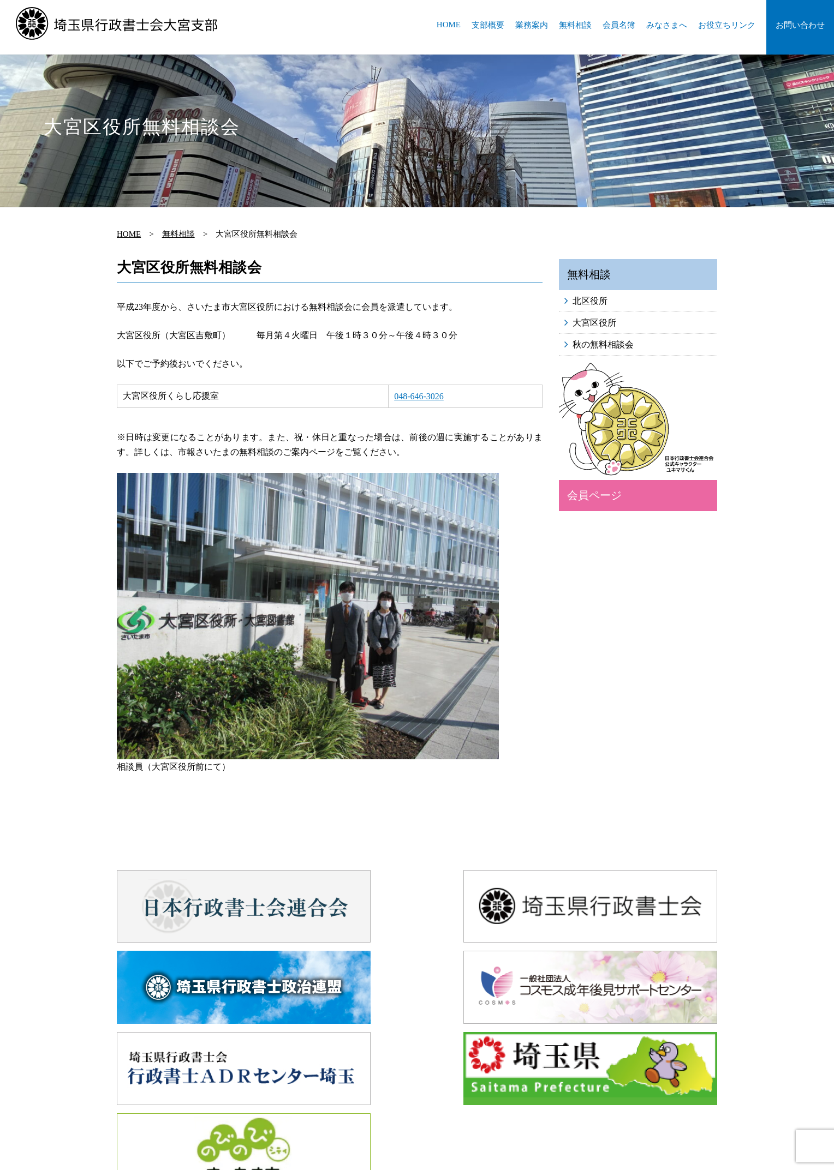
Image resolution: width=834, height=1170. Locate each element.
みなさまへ (666, 25)
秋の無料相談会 (603, 344)
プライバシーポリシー (546, 1093)
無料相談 (575, 25)
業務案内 (531, 25)
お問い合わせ (800, 25)
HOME (449, 24)
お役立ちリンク (726, 25)
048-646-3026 (419, 396)
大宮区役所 (594, 322)
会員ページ (594, 495)
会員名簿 (619, 25)
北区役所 (590, 300)
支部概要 (488, 25)
